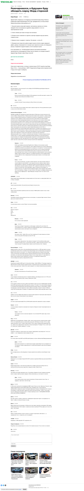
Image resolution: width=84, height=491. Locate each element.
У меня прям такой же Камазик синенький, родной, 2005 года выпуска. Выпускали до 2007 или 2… (64, 34)
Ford (15, 6)
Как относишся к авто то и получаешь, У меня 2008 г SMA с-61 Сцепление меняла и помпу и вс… (64, 54)
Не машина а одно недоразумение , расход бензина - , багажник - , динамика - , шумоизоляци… (63, 27)
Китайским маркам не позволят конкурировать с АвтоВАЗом (45, 476)
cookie (20, 489)
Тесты (23, 1)
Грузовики (39, 1)
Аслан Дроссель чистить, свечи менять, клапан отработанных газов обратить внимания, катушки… (63, 61)
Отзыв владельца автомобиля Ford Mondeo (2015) (37, 79)
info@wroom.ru (31, 486)
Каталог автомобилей (31, 1)
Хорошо (24, 489)
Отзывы (44, 1)
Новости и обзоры (17, 1)
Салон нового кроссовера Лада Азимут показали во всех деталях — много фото (68, 17)
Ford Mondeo (19, 6)
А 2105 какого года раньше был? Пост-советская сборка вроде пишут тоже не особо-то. (64, 41)
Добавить (13, 446)
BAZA (47, 1)
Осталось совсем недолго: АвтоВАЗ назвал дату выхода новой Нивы (45, 462)
